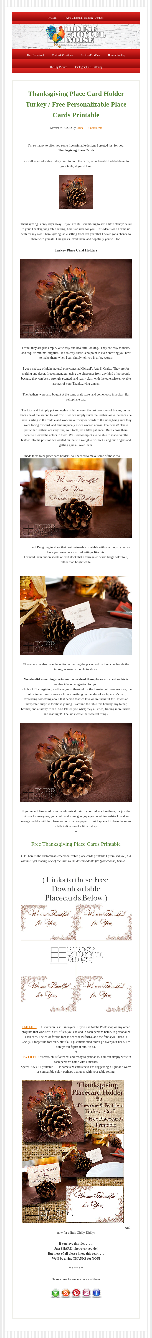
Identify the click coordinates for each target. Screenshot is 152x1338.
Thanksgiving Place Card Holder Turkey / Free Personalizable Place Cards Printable (75, 104)
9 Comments (95, 127)
